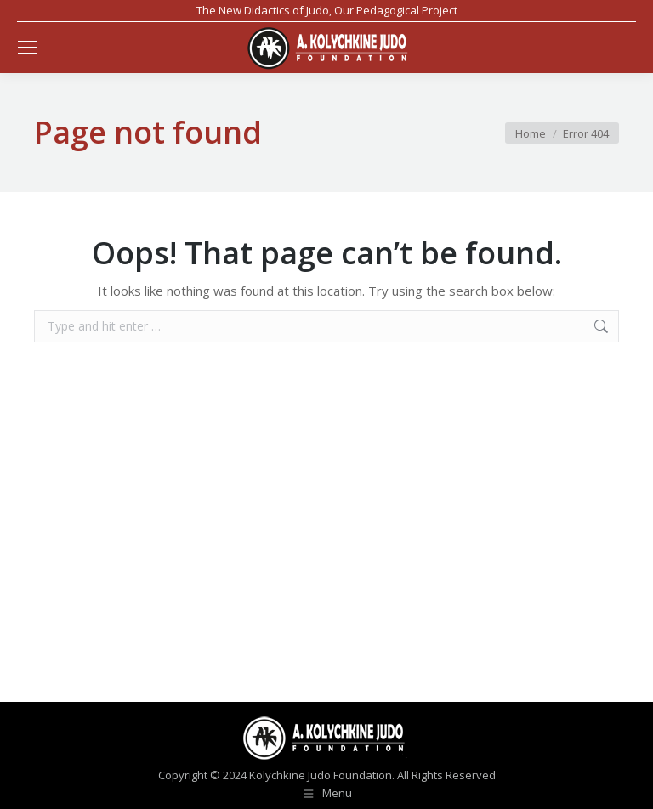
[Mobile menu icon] (27, 47)
